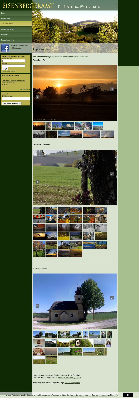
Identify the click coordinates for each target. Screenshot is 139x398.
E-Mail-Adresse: (7, 58)
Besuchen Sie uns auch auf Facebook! (14, 48)
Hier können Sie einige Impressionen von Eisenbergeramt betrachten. (61, 57)
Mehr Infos (114, 395)
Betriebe (4, 35)
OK (128, 395)
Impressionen (8, 24)
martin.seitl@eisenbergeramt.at (69, 378)
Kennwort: (5, 63)
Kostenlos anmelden (9, 71)
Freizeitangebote (7, 40)
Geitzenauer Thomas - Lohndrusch (13, 80)
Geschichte (5, 18)
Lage (3, 13)
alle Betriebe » (25, 89)
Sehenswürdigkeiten (8, 29)
